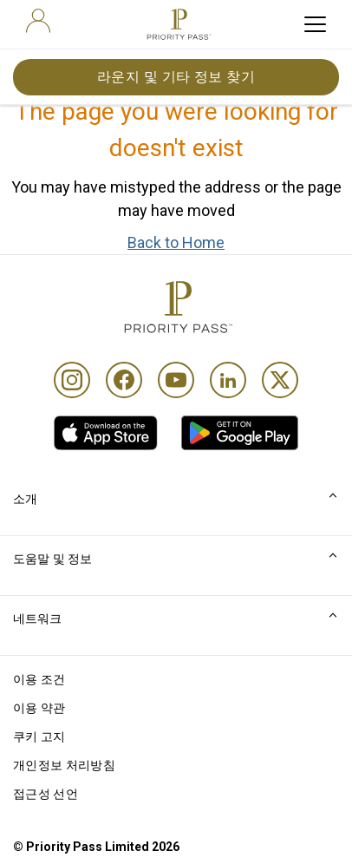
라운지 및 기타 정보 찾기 (176, 77)
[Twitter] (280, 380)
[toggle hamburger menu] (315, 24)
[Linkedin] (228, 380)
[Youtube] (176, 380)
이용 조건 (39, 679)
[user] (38, 21)
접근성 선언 (45, 794)
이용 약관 (39, 708)
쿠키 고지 (39, 736)
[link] (106, 433)
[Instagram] (72, 380)
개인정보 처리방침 (64, 765)
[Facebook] (124, 380)
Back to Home (176, 242)
